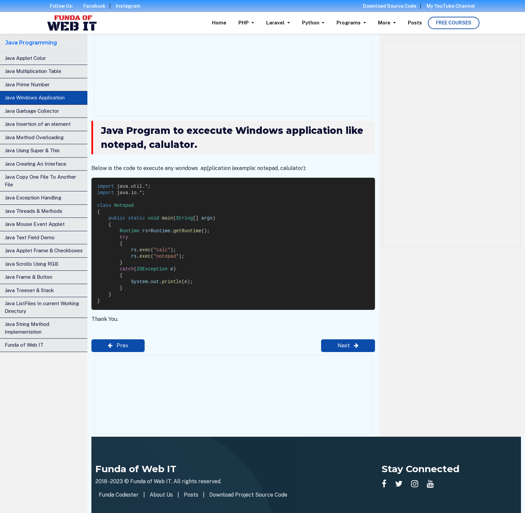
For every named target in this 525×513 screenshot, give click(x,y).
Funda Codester (119, 495)
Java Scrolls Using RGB (31, 264)
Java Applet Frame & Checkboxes (44, 250)
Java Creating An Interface (35, 164)
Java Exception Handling (33, 197)
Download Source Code (389, 6)
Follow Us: (61, 6)
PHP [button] (244, 22)
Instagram (128, 6)
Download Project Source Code (248, 495)
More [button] (385, 22)
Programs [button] (349, 22)
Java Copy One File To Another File (40, 180)
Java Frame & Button (28, 277)
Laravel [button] (276, 22)
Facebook (94, 6)
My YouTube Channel (451, 6)
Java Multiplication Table (33, 71)
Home (219, 22)
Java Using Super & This (32, 150)
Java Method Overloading (34, 137)
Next (348, 345)
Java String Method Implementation (27, 328)
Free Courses (453, 22)
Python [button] (311, 22)
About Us (161, 495)
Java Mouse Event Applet (35, 224)
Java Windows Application (35, 97)
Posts (415, 22)
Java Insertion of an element (38, 124)
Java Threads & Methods (33, 211)
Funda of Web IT (24, 345)
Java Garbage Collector (32, 111)
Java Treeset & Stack (29, 290)
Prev (118, 345)
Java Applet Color (25, 58)
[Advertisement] (233, 75)
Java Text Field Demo (30, 237)
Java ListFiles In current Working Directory (42, 307)
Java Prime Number (27, 84)
